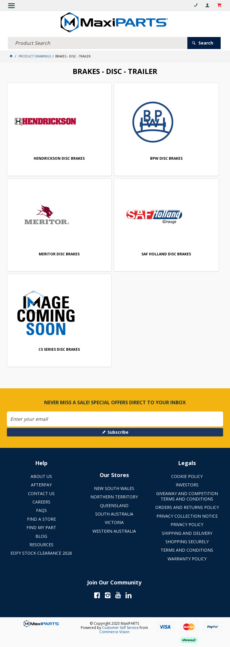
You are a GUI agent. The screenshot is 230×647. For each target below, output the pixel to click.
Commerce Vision (114, 631)
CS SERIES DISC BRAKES (59, 349)
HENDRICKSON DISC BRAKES (59, 158)
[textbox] (97, 43)
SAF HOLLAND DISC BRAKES (166, 254)
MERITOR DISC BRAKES (59, 254)
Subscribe (118, 432)
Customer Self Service (120, 627)
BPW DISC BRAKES (166, 158)
